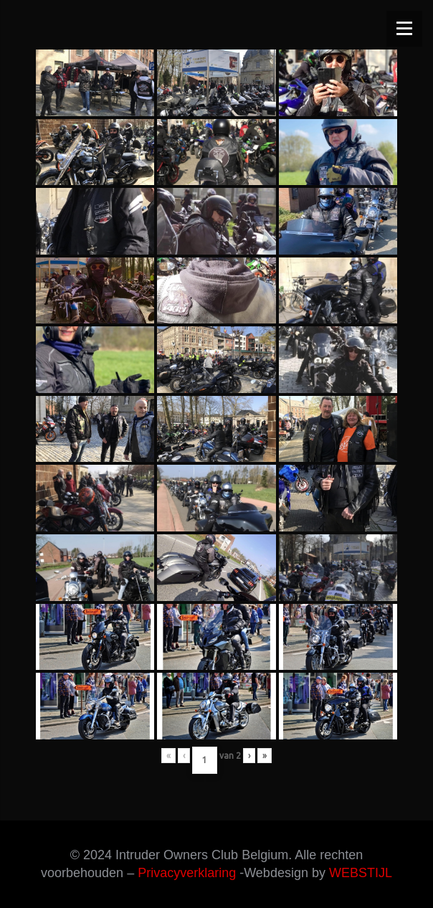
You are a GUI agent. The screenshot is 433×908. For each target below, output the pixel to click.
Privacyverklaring (187, 873)
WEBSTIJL (360, 873)
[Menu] (404, 29)
